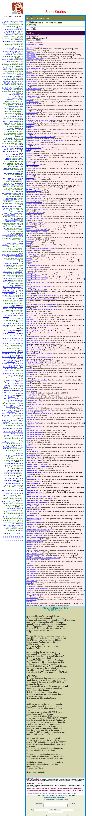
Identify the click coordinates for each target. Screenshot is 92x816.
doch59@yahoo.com (33, 44)
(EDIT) (29, 16)
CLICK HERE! (46, 748)
